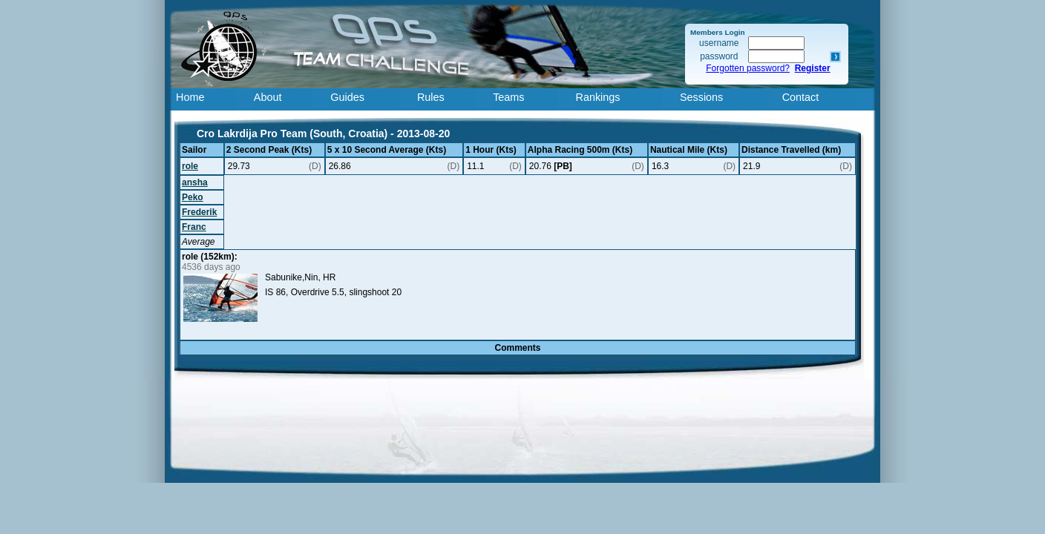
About (268, 97)
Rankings (598, 97)
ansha (195, 182)
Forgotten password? (748, 68)
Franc (194, 227)
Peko (192, 197)
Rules (431, 97)
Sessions (701, 97)
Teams (508, 97)
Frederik (199, 212)
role (190, 166)
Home (190, 97)
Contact (800, 97)
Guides (347, 97)
